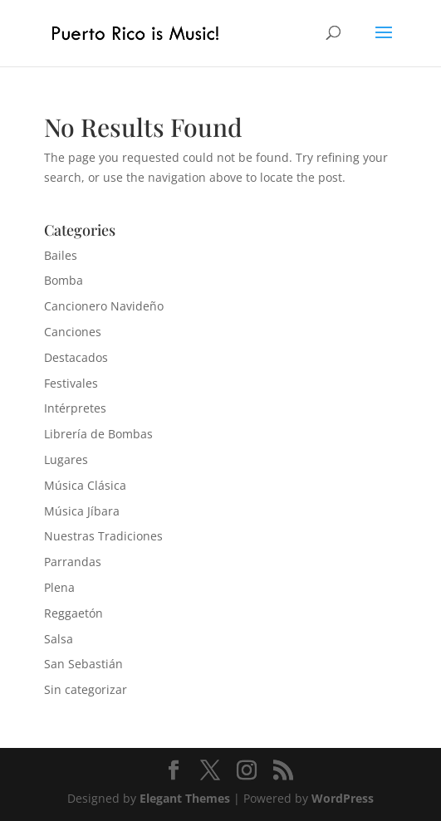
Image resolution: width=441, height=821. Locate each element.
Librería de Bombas (98, 434)
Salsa (58, 639)
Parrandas (72, 561)
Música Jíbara (82, 511)
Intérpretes (75, 408)
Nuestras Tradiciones (103, 536)
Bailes (60, 255)
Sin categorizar (85, 689)
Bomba (63, 280)
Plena (59, 587)
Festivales (71, 383)
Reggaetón (73, 613)
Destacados (76, 357)
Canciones (72, 332)
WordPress (342, 798)
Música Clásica (85, 485)
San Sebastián (83, 664)
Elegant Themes (185, 798)
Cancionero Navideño (104, 306)
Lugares (66, 459)
